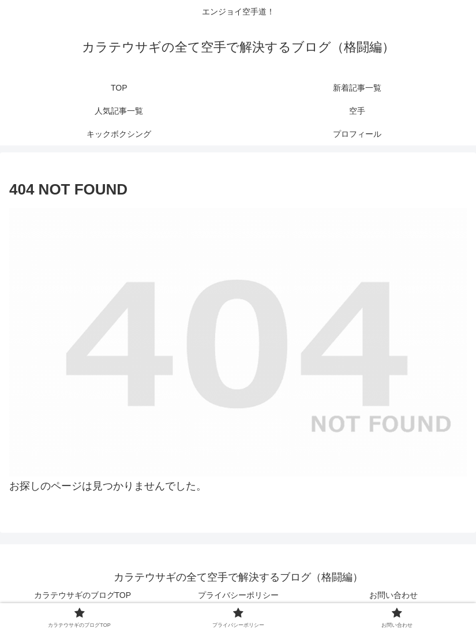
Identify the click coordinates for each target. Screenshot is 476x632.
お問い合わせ (393, 595)
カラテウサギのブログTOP (83, 595)
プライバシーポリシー (238, 595)
